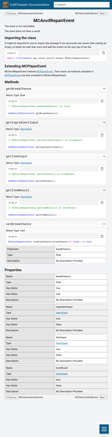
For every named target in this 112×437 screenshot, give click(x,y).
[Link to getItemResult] (17, 190)
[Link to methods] (14, 82)
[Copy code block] (103, 52)
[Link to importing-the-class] (22, 38)
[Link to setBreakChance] (18, 224)
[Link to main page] (25, 4)
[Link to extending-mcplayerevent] (27, 66)
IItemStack (26, 129)
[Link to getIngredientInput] (22, 123)
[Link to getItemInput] (17, 157)
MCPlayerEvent (45, 71)
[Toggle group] (104, 88)
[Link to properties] (15, 270)
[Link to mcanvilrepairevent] (55, 20)
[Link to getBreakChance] (18, 89)
